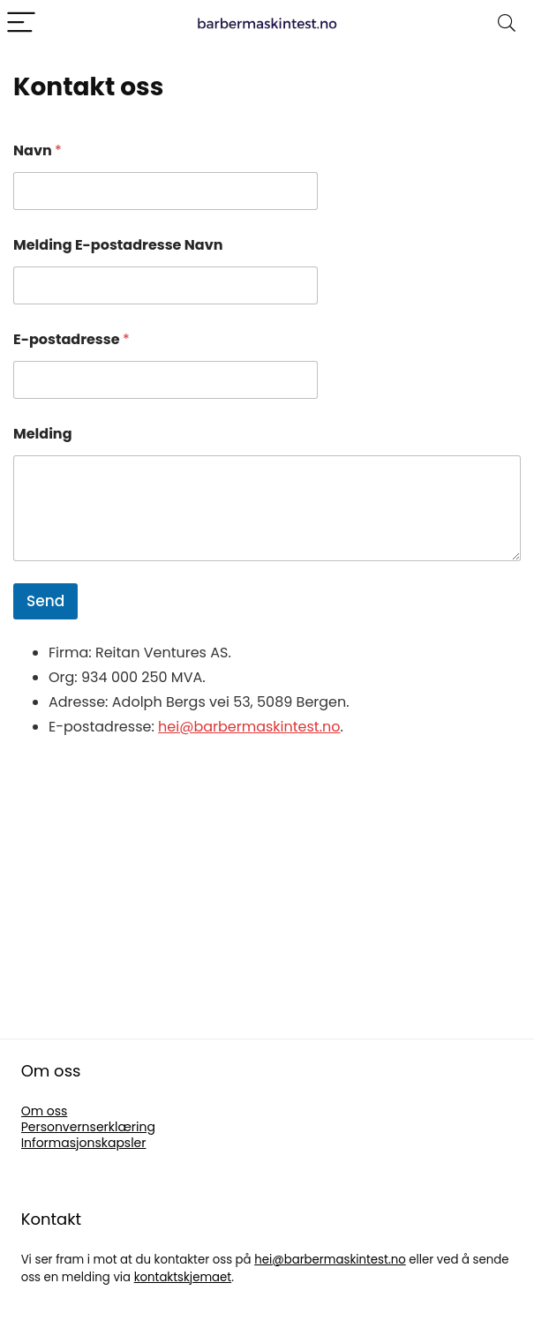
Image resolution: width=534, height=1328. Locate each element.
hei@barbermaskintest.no (249, 727)
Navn (37, 150)
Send (45, 600)
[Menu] (21, 23)
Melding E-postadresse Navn (118, 244)
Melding (42, 433)
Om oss (44, 1111)
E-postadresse (71, 339)
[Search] (506, 23)
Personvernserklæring (88, 1127)
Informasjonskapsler (84, 1143)
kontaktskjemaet (182, 1277)
